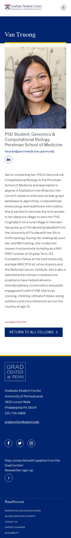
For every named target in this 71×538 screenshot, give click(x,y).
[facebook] (8, 443)
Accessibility (12, 533)
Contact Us (11, 522)
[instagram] (31, 443)
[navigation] (63, 7)
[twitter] (20, 443)
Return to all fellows (31, 332)
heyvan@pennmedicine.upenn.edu (30, 151)
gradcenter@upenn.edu (22, 422)
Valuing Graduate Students (20, 516)
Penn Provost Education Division (23, 511)
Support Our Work (15, 527)
